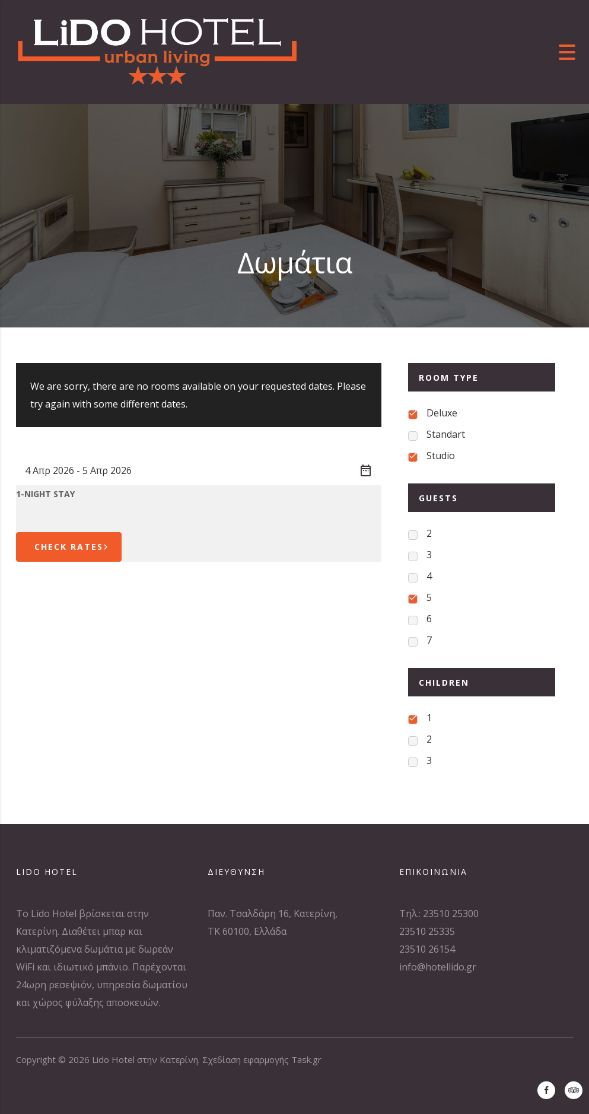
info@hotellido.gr (437, 966)
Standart (445, 434)
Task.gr (306, 1059)
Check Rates (73, 546)
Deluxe (441, 412)
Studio (440, 455)
